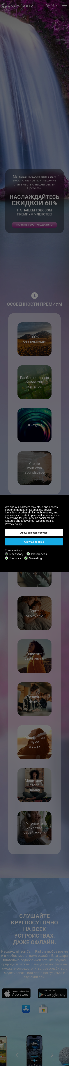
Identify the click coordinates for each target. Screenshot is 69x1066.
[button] (17, 1055)
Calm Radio (17, 5)
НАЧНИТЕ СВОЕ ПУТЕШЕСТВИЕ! (34, 224)
